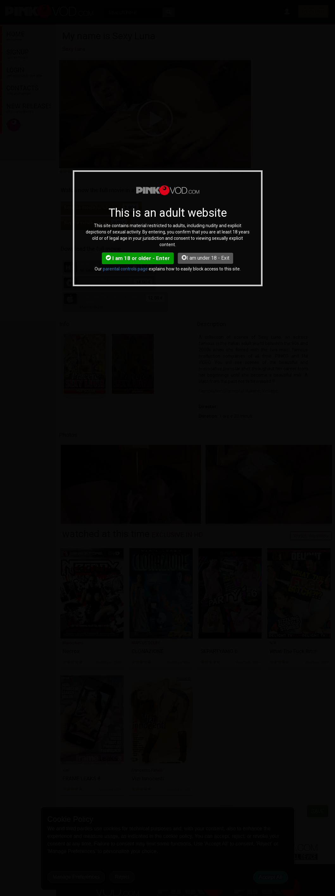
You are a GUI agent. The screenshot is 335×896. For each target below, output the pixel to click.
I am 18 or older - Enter (138, 258)
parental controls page (125, 268)
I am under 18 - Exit (205, 258)
